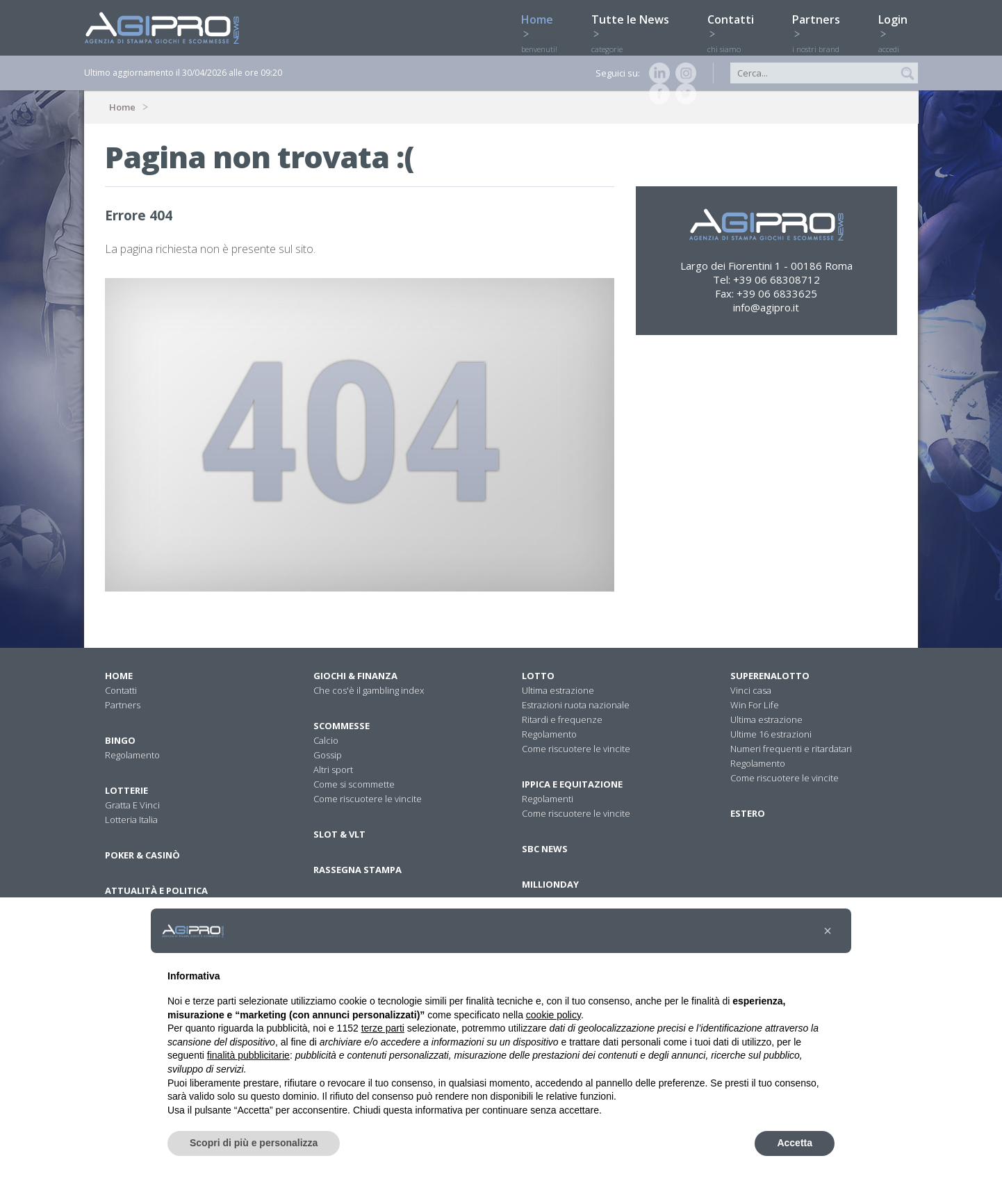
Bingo (120, 740)
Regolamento (132, 755)
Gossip (327, 755)
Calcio (325, 740)
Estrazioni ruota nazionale (576, 705)
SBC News (545, 848)
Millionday (550, 884)
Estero (747, 813)
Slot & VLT (339, 834)
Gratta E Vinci (132, 805)
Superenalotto (770, 675)
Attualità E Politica (156, 890)
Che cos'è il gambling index (368, 690)
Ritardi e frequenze (562, 719)
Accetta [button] (794, 1142)
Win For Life (754, 705)
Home (542, 26)
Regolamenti (547, 798)
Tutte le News (635, 26)
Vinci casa (750, 690)
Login (898, 26)
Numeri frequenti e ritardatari (791, 748)
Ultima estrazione (558, 690)
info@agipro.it (766, 307)
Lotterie (126, 790)
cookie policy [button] (553, 1014)
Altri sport (333, 769)
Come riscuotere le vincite (367, 798)
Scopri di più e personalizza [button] (254, 1142)
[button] (827, 931)
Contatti (735, 26)
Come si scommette (354, 784)
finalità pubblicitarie (248, 1055)
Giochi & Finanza (355, 675)
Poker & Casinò (142, 855)
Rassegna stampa (357, 869)
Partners (821, 26)
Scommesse (341, 725)
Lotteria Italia (131, 819)
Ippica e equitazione (572, 784)
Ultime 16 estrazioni (771, 734)
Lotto (538, 675)
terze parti (382, 1028)
